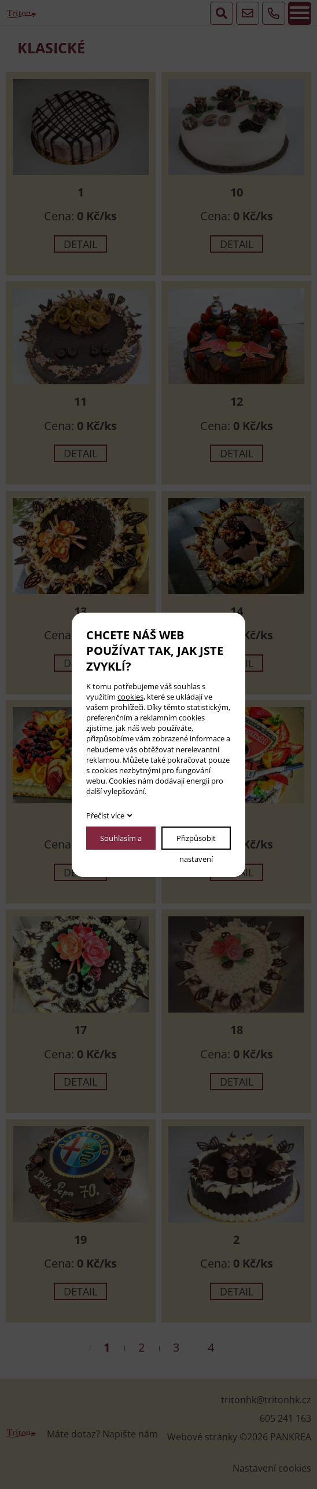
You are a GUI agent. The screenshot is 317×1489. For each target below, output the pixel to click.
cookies (130, 696)
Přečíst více (105, 815)
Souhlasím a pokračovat (121, 841)
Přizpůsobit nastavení (196, 841)
